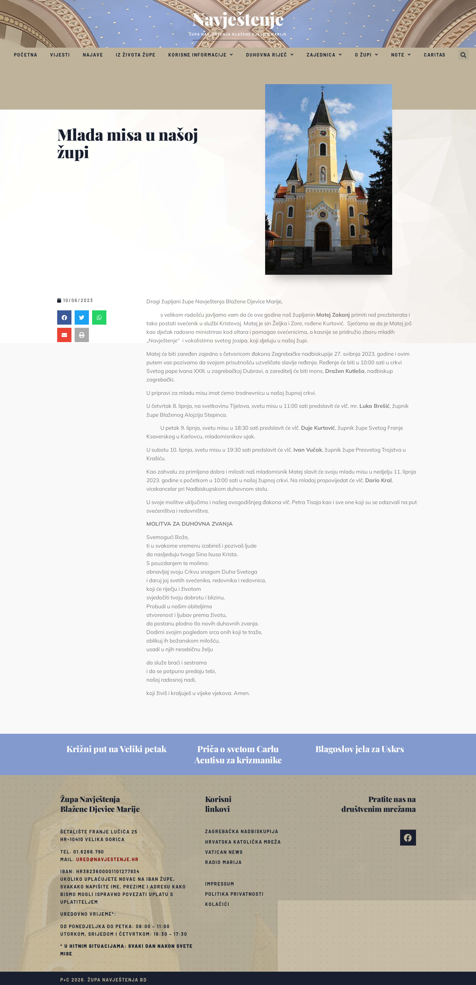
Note (401, 54)
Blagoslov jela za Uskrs (359, 748)
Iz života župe (136, 54)
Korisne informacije (200, 54)
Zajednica (324, 54)
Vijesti (60, 54)
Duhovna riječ (270, 54)
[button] (463, 55)
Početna (25, 54)
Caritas (435, 54)
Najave (93, 54)
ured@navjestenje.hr (107, 859)
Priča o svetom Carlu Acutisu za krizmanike (238, 754)
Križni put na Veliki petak (116, 748)
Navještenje (238, 18)
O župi (367, 54)
